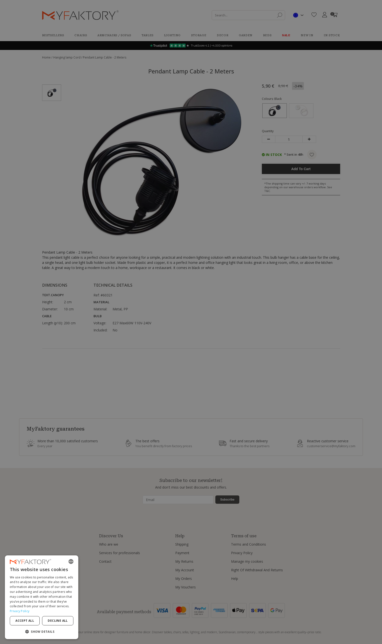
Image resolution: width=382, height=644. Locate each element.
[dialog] (41, 597)
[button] (41, 631)
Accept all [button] (24, 621)
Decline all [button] (58, 621)
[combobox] (71, 561)
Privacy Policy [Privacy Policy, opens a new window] (19, 611)
